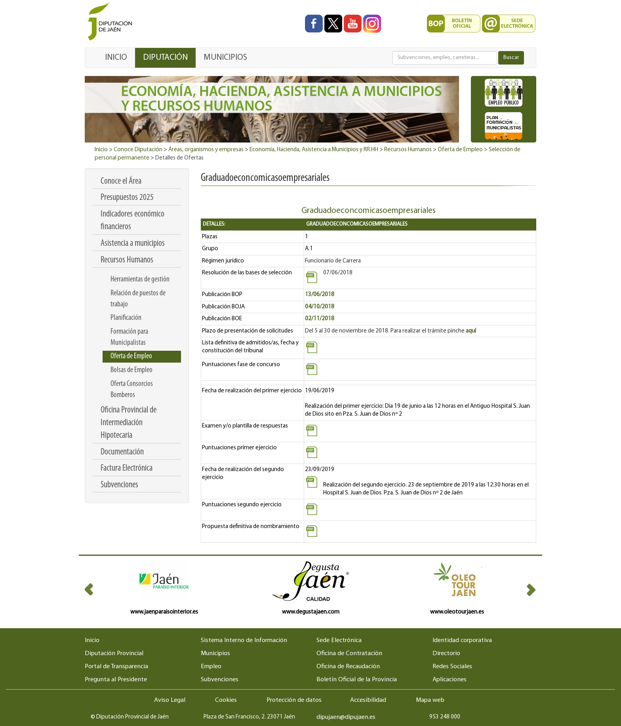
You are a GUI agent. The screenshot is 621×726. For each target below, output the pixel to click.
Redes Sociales (452, 666)
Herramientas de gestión (140, 279)
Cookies (226, 700)
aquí (471, 331)
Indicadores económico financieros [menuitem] (132, 221)
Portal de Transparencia (116, 666)
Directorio (446, 653)
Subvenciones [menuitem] (119, 485)
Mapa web (430, 700)
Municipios (215, 653)
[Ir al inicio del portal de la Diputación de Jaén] (112, 22)
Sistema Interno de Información (244, 640)
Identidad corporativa (462, 640)
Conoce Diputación (138, 150)
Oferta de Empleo (460, 150)
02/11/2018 (319, 319)
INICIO (116, 57)
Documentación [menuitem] (122, 452)
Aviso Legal (169, 700)
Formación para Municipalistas (129, 337)
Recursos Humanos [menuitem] (127, 260)
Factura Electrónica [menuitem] (126, 468)
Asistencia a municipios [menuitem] (133, 243)
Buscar (511, 58)
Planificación (125, 318)
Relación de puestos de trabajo (138, 298)
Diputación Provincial (114, 653)
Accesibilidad (368, 700)
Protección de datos (294, 700)
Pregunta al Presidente (116, 680)
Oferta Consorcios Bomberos (131, 389)
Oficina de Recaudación (348, 666)
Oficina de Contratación (349, 653)
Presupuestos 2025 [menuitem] (127, 197)
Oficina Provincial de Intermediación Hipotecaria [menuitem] (128, 423)
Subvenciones (219, 680)
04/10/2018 (319, 307)
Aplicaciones (449, 680)
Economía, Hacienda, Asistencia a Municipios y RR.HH (314, 150)
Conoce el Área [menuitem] (121, 181)
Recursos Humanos (408, 150)
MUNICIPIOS (225, 57)
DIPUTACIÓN (165, 57)
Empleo (211, 666)
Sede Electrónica (339, 640)
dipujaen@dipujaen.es (345, 717)
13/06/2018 (319, 295)
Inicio (101, 150)
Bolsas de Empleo (131, 370)
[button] (96, 588)
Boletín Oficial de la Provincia (356, 680)
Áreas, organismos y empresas (206, 150)
